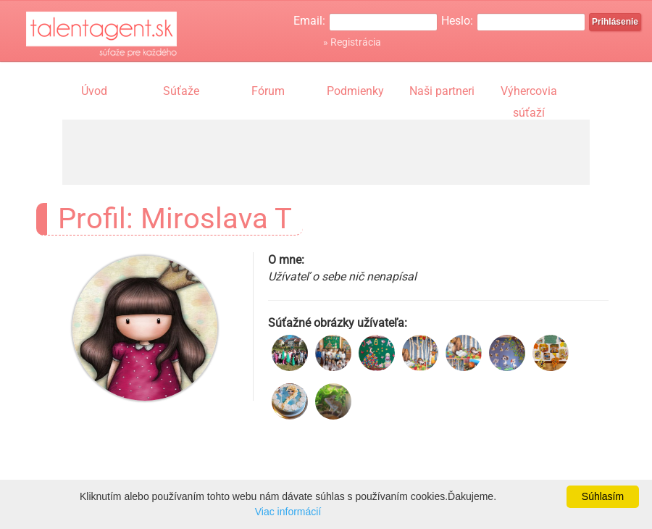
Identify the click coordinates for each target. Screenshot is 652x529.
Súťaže (181, 91)
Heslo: (457, 21)
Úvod (94, 91)
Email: (309, 21)
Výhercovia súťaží (529, 92)
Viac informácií (288, 511)
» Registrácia (352, 42)
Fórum (268, 91)
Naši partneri (442, 91)
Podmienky (355, 91)
